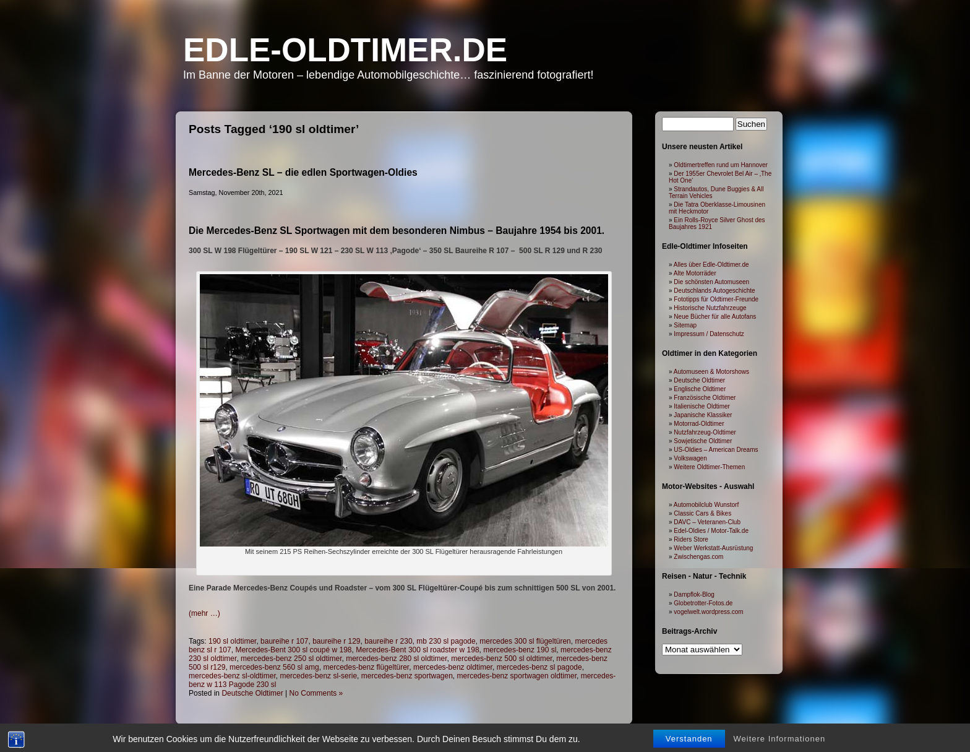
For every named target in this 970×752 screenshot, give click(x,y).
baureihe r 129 (336, 641)
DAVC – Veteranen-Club (707, 522)
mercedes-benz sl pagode (539, 667)
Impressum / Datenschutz (709, 334)
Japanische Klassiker (703, 415)
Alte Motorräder (695, 273)
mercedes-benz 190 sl (519, 650)
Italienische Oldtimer (702, 406)
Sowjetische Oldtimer (703, 441)
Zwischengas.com (698, 556)
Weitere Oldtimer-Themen (709, 467)
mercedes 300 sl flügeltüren (524, 641)
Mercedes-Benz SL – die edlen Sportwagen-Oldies (303, 172)
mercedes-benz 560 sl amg (274, 667)
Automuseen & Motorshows (711, 371)
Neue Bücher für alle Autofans (715, 316)
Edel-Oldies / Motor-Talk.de (711, 530)
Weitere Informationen (780, 745)
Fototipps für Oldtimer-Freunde (716, 299)
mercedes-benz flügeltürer (366, 667)
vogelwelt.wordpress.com (708, 611)
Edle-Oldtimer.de (345, 50)
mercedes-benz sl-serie (318, 676)
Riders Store (691, 539)
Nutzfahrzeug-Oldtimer (705, 432)
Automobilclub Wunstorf (706, 504)
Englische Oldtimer (700, 389)
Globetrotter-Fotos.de (703, 603)
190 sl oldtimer (232, 641)
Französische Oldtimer (705, 397)
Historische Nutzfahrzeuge (710, 308)
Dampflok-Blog (694, 594)
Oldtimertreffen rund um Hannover (721, 165)
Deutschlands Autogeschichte (714, 290)
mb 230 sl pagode (445, 641)
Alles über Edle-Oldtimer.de (711, 264)
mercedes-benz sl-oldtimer (232, 676)
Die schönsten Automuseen (711, 282)
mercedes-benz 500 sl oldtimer (501, 658)
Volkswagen (690, 458)
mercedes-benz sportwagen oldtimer (517, 676)
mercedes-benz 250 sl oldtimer (291, 658)
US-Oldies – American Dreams (716, 449)
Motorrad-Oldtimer (699, 423)
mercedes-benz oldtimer (452, 667)
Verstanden (689, 745)
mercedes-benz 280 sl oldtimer (396, 658)
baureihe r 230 (388, 641)
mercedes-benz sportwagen (407, 676)
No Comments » (316, 693)
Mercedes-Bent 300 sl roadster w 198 (417, 650)
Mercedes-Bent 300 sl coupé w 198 (293, 650)
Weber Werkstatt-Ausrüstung (713, 548)
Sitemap (685, 325)
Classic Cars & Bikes (702, 513)
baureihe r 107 (284, 641)
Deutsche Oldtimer (252, 693)
